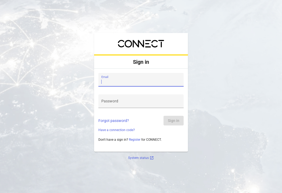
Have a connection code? (116, 130)
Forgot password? (113, 120)
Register (134, 140)
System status (141, 158)
